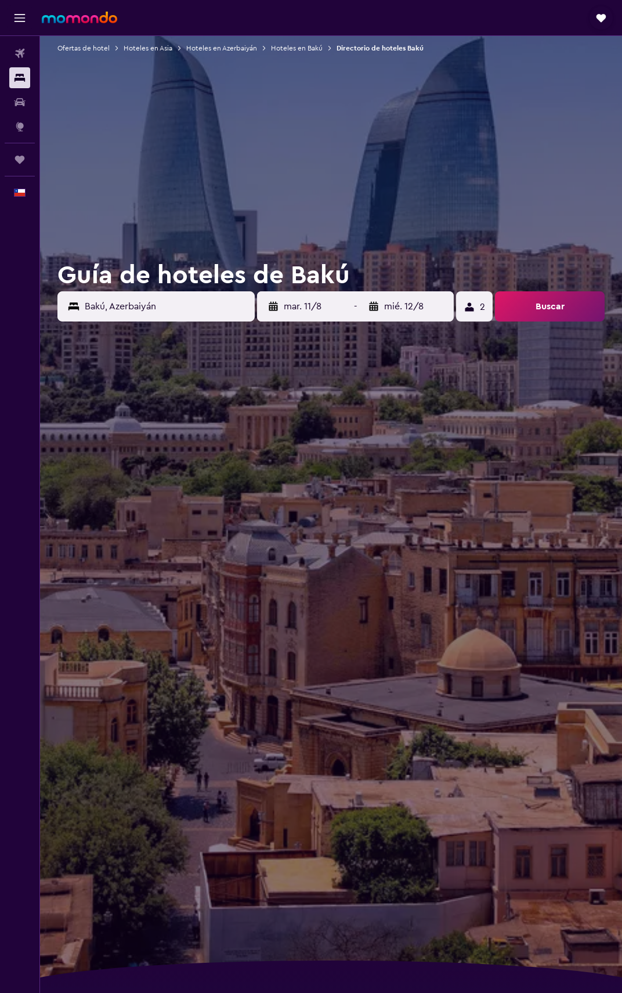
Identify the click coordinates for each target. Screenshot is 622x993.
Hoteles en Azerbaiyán (221, 48)
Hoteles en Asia (148, 48)
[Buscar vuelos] (20, 53)
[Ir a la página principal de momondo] (79, 17)
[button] (19, 18)
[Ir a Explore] (20, 126)
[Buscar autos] (20, 102)
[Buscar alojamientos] (20, 77)
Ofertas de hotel (83, 48)
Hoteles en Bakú (297, 48)
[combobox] (166, 306)
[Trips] (20, 159)
